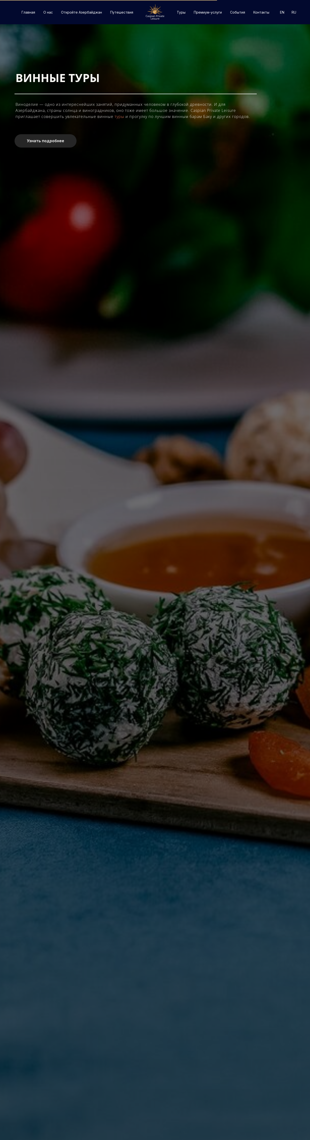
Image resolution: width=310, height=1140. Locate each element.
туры (120, 116)
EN (282, 12)
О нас (48, 12)
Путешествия (121, 12)
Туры (181, 12)
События (237, 12)
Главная (28, 12)
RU (294, 12)
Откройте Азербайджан (81, 12)
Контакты (261, 12)
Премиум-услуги (208, 12)
